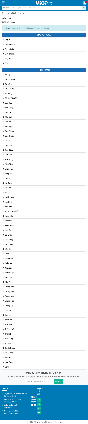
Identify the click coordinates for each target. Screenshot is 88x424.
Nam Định (8, 258)
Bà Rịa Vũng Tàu (10, 98)
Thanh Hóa (8, 334)
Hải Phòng (8, 202)
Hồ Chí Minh (9, 79)
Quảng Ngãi (8, 301)
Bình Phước (8, 131)
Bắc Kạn (7, 103)
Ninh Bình (7, 268)
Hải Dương (8, 197)
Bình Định (7, 126)
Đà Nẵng (7, 84)
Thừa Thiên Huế (10, 211)
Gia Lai (6, 178)
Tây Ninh (7, 320)
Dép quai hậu (9, 44)
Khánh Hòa (8, 221)
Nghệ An (7, 263)
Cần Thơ (7, 145)
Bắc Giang (8, 108)
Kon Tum (7, 230)
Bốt (5, 63)
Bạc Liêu (7, 112)
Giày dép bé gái (11, 13)
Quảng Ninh (8, 291)
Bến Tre (7, 122)
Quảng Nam (8, 296)
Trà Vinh (7, 343)
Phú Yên (7, 282)
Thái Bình (7, 324)
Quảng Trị (8, 306)
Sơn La (7, 315)
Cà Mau (7, 141)
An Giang (7, 93)
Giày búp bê (8, 49)
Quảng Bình (8, 287)
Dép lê (6, 40)
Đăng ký (58, 381)
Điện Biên (8, 164)
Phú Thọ (7, 277)
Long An (7, 254)
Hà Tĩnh (7, 192)
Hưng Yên (8, 216)
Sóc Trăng (8, 310)
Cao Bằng (8, 150)
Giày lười (22, 13)
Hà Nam (7, 188)
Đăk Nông (8, 159)
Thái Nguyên (9, 329)
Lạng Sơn (8, 244)
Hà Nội (6, 75)
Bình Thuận (8, 136)
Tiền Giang (8, 339)
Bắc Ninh (7, 117)
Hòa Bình (7, 207)
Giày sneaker (9, 54)
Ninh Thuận (8, 273)
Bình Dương (8, 89)
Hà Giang (7, 183)
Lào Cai (7, 249)
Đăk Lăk (7, 155)
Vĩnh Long (8, 353)
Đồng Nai (7, 174)
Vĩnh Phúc (8, 357)
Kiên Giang (8, 225)
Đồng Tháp (8, 169)
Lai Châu (7, 235)
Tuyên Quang (9, 348)
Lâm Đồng (8, 240)
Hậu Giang (8, 362)
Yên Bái (7, 367)
